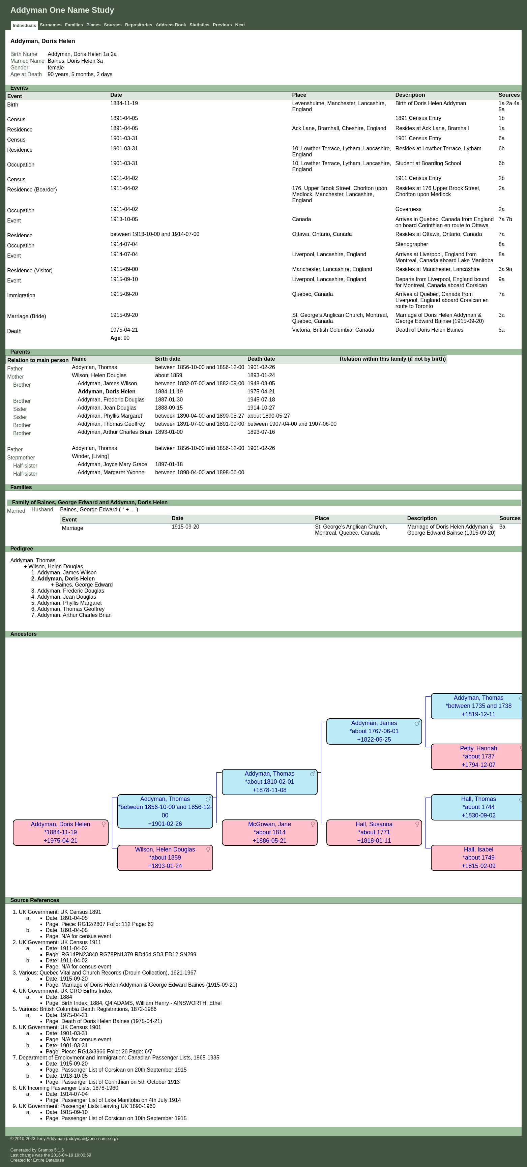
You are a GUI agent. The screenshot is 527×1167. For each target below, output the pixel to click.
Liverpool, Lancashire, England (329, 254)
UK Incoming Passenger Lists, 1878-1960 (68, 1088)
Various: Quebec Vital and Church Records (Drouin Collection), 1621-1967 (108, 973)
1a (106, 54)
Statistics (199, 24)
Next (240, 24)
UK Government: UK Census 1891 (60, 912)
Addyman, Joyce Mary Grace (112, 464)
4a (517, 103)
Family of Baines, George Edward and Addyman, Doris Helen (90, 502)
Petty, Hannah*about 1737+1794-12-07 (478, 756)
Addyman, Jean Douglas (107, 408)
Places (93, 24)
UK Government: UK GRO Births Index (65, 991)
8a (502, 244)
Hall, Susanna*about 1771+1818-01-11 (374, 832)
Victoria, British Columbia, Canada (333, 330)
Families (74, 24)
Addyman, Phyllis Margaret (110, 416)
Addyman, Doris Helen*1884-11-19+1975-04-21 (60, 832)
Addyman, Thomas (94, 367)
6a (502, 138)
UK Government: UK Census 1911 (60, 942)
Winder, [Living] (90, 456)
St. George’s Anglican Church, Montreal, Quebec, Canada (351, 530)
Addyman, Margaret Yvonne (111, 472)
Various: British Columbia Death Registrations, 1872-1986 (88, 1009)
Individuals (24, 25)
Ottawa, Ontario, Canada (322, 234)
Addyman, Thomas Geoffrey (111, 424)
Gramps (45, 1150)
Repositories (138, 24)
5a (502, 109)
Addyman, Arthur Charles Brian (115, 432)
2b (502, 178)
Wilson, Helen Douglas (99, 375)
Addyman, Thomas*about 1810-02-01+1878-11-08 (269, 782)
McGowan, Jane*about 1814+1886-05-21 (269, 832)
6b (502, 148)
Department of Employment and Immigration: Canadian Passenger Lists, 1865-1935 (119, 1057)
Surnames (50, 24)
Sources (113, 24)
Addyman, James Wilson (107, 383)
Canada (301, 219)
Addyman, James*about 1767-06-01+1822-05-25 (374, 731)
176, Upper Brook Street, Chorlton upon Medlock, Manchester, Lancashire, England (339, 194)
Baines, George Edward (88, 509)
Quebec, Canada (312, 294)
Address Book (171, 24)
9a (509, 269)
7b (509, 219)
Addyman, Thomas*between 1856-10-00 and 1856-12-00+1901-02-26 (165, 811)
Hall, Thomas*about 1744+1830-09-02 (478, 807)
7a (502, 219)
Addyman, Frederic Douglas (111, 399)
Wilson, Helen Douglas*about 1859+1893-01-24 (165, 857)
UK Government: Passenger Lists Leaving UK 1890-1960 (87, 1106)
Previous (222, 24)
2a (114, 54)
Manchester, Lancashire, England (332, 269)
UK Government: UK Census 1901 (60, 1027)
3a (100, 61)
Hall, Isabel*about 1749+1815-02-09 (478, 857)
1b (502, 118)
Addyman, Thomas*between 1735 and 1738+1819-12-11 (479, 706)
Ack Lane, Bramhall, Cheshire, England (339, 128)
